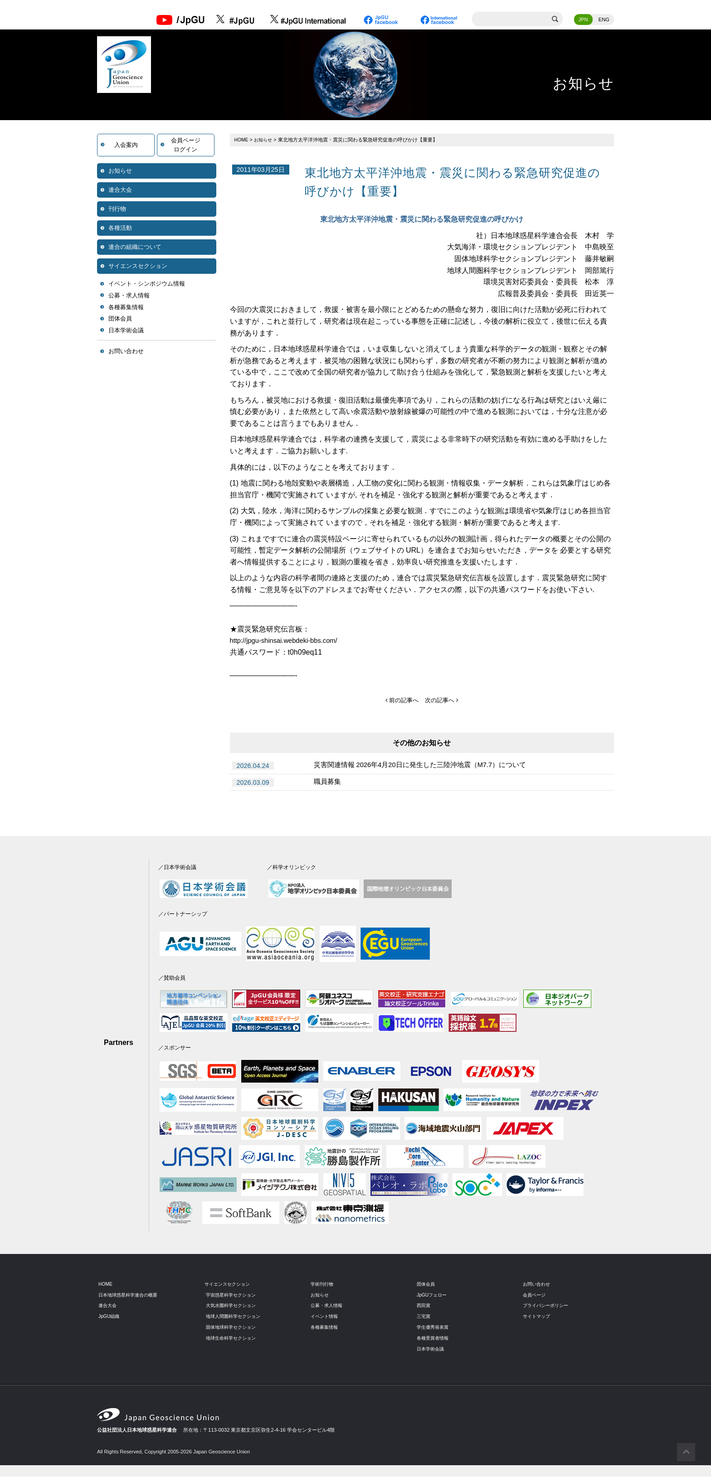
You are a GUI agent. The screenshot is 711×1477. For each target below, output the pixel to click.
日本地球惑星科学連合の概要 (130, 1295)
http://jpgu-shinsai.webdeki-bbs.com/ (288, 641)
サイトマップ (538, 1317)
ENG (604, 20)
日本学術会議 (126, 331)
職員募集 (328, 783)
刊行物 (117, 209)
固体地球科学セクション (233, 1328)
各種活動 (120, 228)
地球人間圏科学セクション (236, 1317)
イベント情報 (326, 1317)
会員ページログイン (185, 146)
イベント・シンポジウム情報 (146, 284)
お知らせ (120, 171)
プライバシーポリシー (548, 1306)
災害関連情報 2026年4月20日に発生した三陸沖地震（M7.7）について (427, 766)
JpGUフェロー (433, 1295)
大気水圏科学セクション (233, 1306)
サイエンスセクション (137, 266)
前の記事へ (401, 700)
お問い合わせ (126, 352)
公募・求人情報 (129, 296)
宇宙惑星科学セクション (233, 1295)
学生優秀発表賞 (434, 1328)
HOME (242, 140)
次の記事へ (443, 700)
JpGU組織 (110, 1317)
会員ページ (535, 1295)
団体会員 (120, 319)
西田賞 (424, 1306)
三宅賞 (424, 1317)
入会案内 (126, 145)
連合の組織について (134, 247)
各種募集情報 (126, 308)
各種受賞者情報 (434, 1338)
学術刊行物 (323, 1284)
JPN (583, 20)
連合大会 (120, 190)
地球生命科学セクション (233, 1338)
